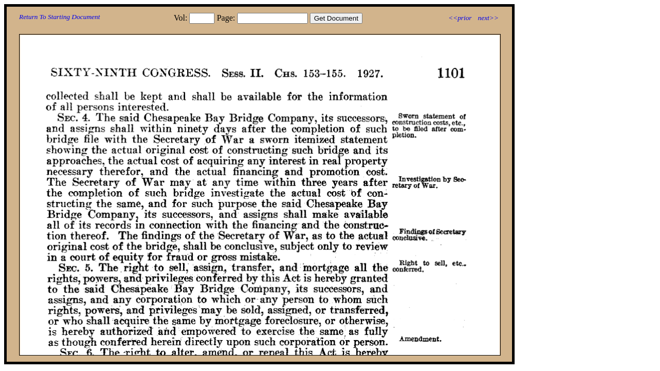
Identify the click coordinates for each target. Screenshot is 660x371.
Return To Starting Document (59, 17)
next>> (488, 18)
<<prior (459, 18)
